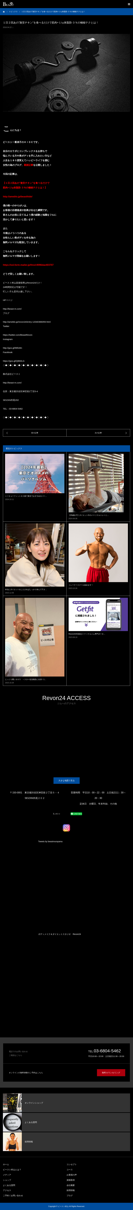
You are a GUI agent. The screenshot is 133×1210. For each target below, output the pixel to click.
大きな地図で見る (66, 780)
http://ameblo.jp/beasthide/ (17, 196)
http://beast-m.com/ (12, 309)
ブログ (70, 1195)
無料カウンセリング (111, 1073)
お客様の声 (72, 1175)
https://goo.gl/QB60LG (13, 361)
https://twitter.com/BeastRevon (17, 335)
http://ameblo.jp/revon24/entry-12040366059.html (27, 322)
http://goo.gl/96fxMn (12, 348)
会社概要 (71, 1185)
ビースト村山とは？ (12, 1169)
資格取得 (71, 1180)
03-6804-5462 (107, 1050)
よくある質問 (9, 1185)
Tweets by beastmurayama (50, 841)
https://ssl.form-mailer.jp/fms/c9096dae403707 (28, 265)
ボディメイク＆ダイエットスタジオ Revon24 (59, 934)
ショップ (7, 1180)
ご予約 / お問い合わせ (13, 1195)
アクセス (7, 1190)
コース (70, 1169)
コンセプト (72, 1164)
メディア (7, 1175)
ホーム (6, 1164)
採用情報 (71, 1190)
